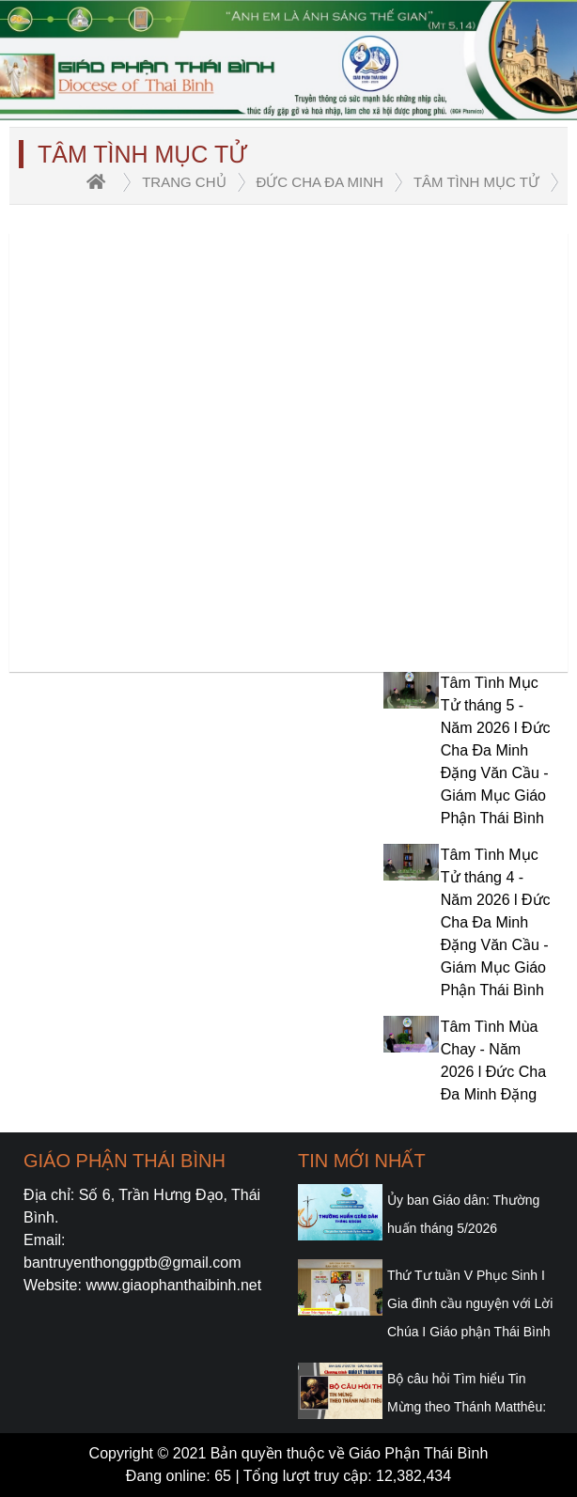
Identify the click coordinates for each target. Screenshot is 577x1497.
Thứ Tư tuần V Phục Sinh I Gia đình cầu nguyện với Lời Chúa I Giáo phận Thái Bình (470, 1303)
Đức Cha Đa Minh (320, 182)
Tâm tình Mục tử (476, 182)
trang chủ (184, 182)
